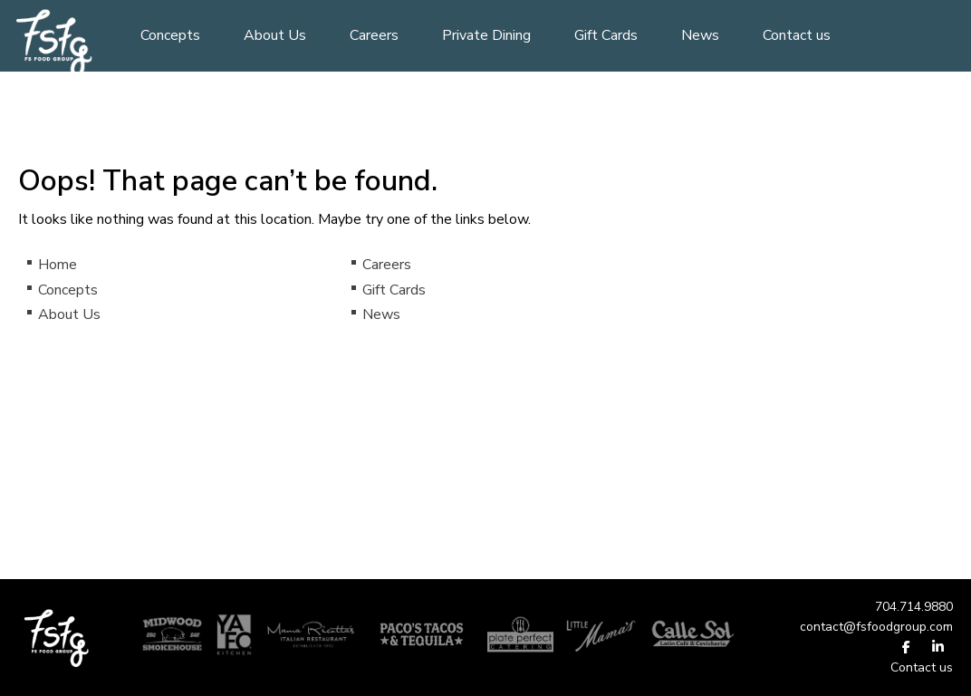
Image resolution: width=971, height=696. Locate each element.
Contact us (797, 35)
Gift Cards (606, 35)
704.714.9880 (914, 606)
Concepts (170, 35)
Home (57, 265)
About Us (275, 35)
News (700, 35)
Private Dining (486, 35)
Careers (374, 35)
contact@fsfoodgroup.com (876, 626)
